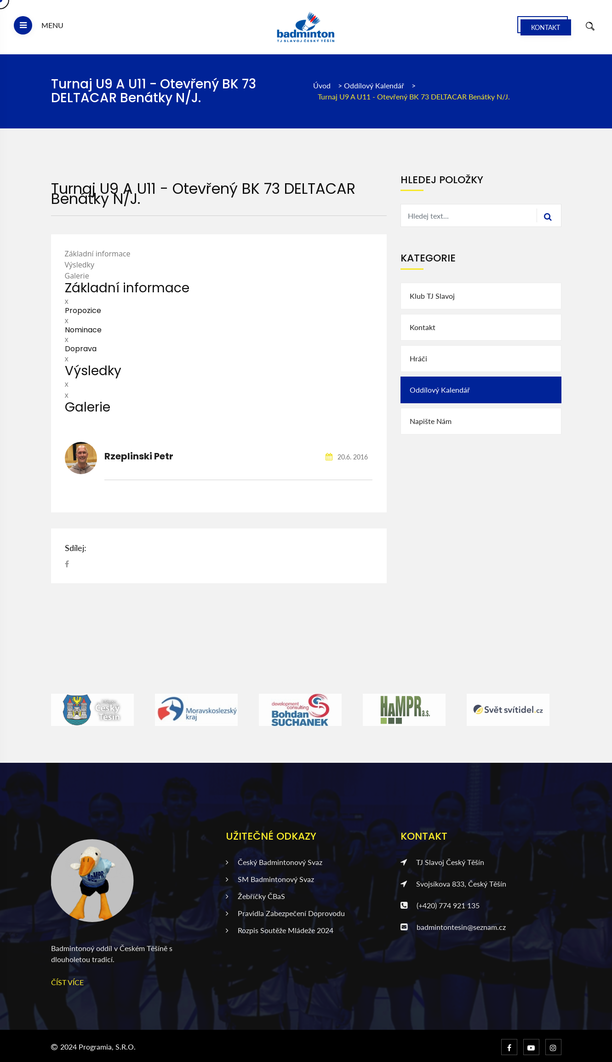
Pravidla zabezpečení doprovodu (285, 913)
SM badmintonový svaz (270, 879)
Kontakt (545, 27)
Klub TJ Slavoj (432, 295)
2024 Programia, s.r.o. (98, 1046)
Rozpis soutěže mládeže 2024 (279, 930)
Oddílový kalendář (375, 85)
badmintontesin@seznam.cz (453, 927)
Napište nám (431, 421)
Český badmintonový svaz (274, 862)
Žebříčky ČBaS (255, 896)
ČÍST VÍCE (67, 982)
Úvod (322, 85)
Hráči (418, 358)
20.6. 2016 (347, 457)
